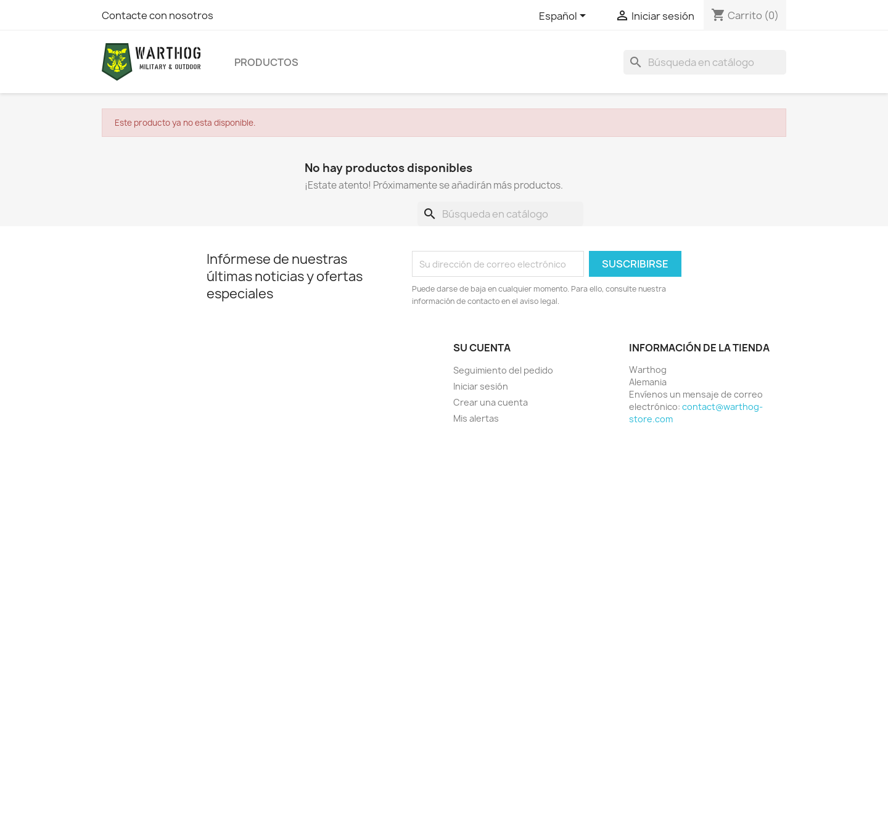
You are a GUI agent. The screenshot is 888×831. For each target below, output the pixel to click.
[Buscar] (704, 62)
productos (266, 62)
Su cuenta (482, 347)
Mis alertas (476, 418)
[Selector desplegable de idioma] (564, 16)
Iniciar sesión (480, 386)
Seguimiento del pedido (503, 370)
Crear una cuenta (490, 402)
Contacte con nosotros (157, 15)
